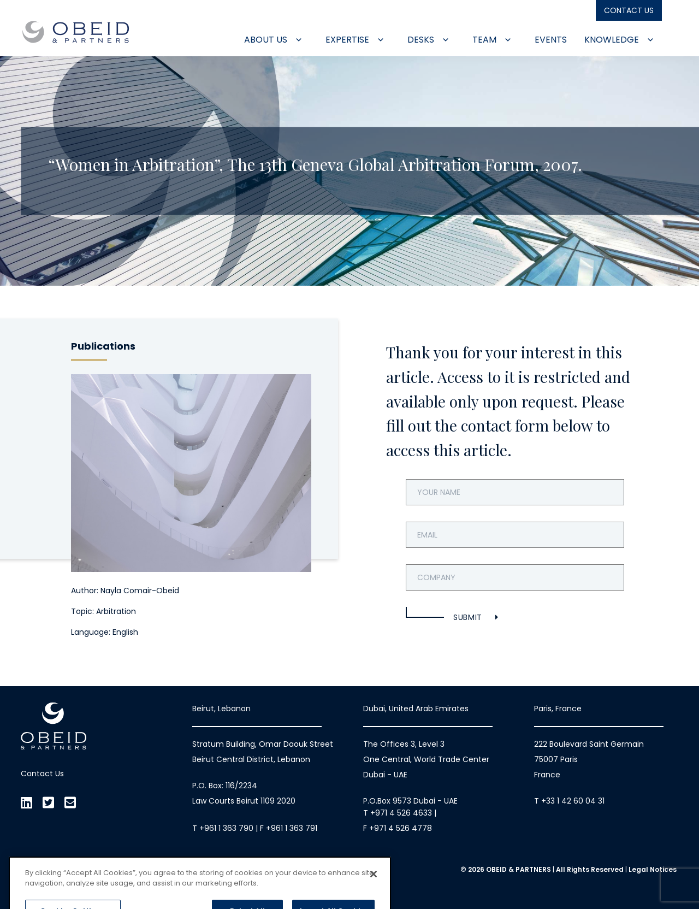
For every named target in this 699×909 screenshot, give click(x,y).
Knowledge (619, 39)
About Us (273, 39)
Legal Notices (653, 869)
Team (492, 39)
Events (551, 39)
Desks (428, 39)
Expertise (354, 39)
